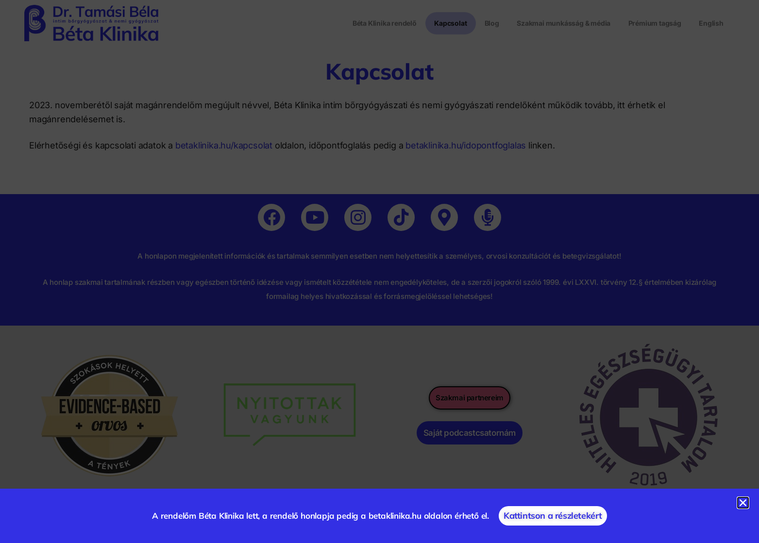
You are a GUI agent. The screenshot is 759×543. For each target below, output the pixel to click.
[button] (743, 503)
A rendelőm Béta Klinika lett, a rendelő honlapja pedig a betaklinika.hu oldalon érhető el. (320, 515)
